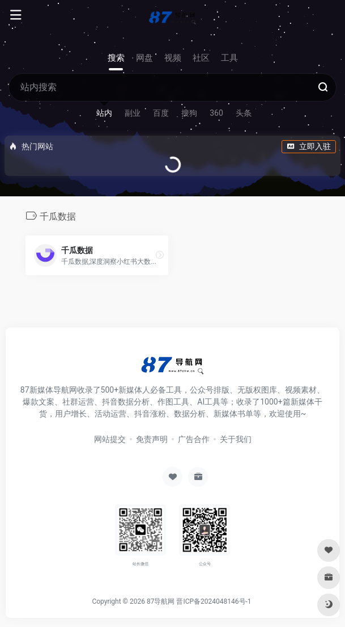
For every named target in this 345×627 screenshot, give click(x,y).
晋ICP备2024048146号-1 (213, 601)
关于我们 (236, 439)
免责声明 (152, 439)
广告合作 (194, 439)
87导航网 (161, 601)
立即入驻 (309, 146)
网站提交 (110, 439)
